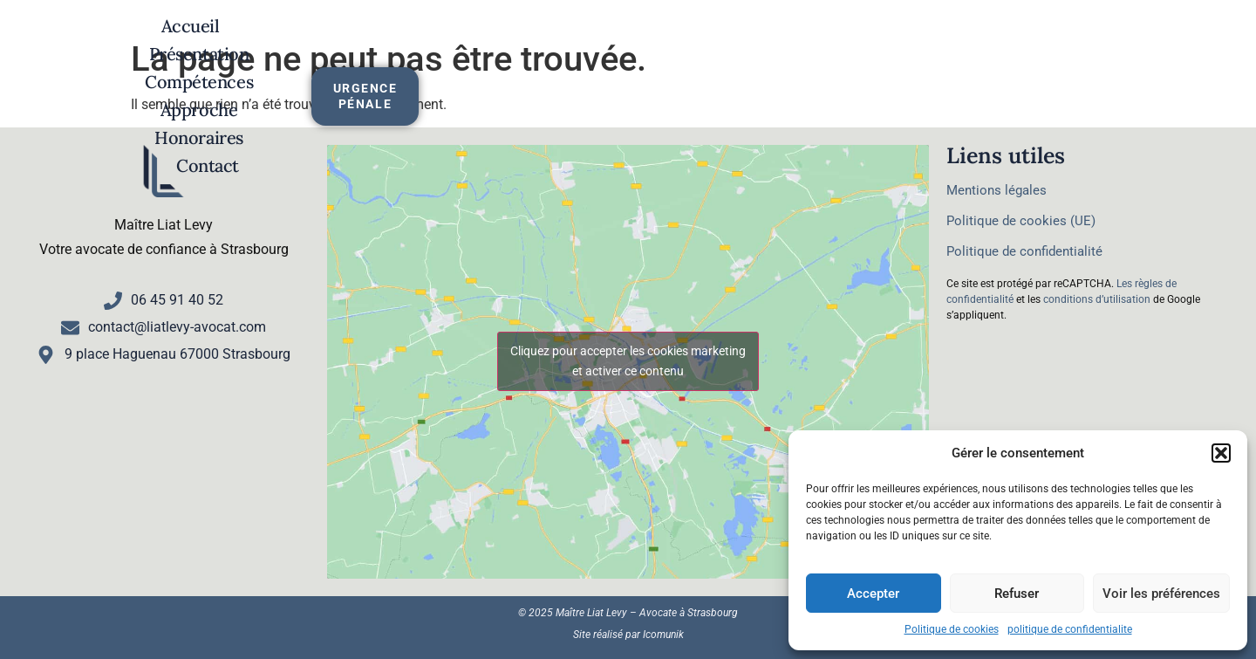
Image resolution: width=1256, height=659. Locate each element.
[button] (1221, 453)
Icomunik (663, 634)
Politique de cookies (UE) (1021, 221)
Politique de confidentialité (1024, 251)
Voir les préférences (1161, 593)
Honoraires (829, 50)
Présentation (392, 50)
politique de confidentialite (1069, 629)
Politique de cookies (951, 629)
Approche (693, 50)
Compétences (549, 50)
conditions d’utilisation (1096, 299)
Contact (956, 50)
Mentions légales (996, 190)
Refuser (1016, 593)
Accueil (261, 50)
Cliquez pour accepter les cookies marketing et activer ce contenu (628, 361)
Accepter (873, 593)
